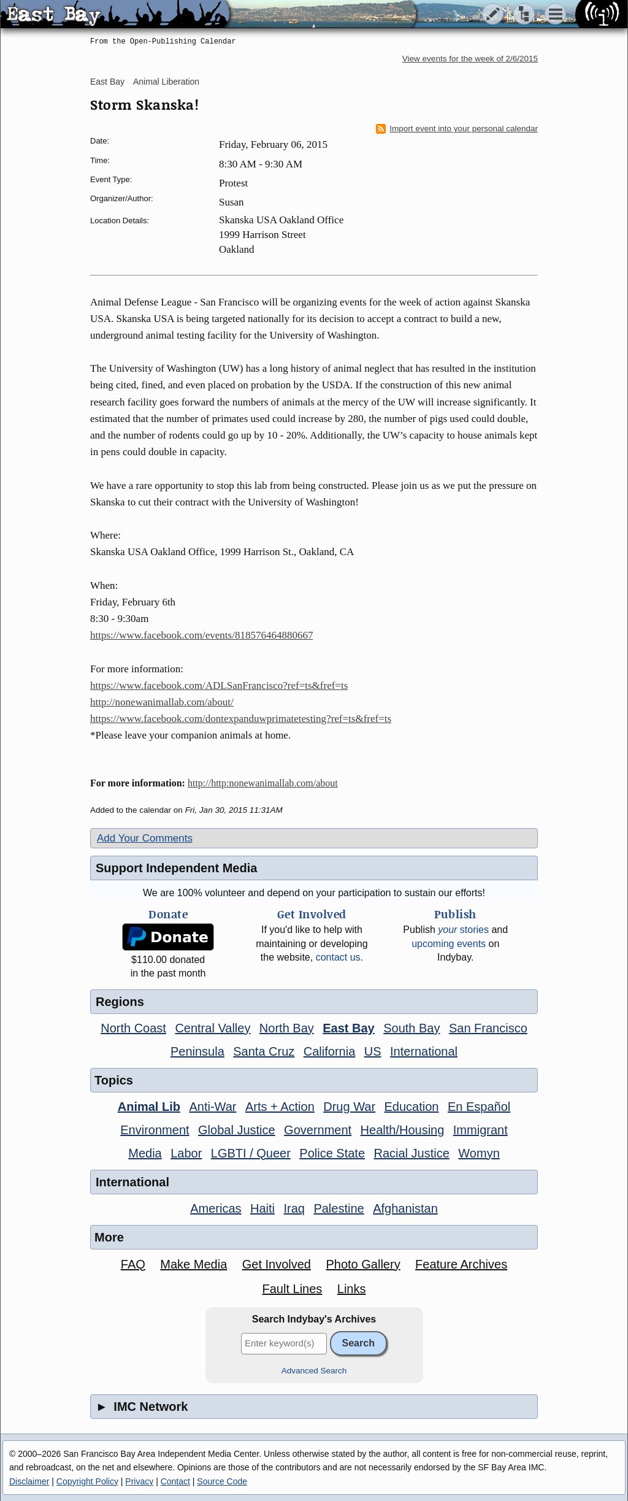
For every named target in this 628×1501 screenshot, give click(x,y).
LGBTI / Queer (251, 1153)
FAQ (133, 1264)
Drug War (349, 1106)
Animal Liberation (166, 81)
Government (317, 1130)
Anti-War (212, 1106)
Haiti (262, 1208)
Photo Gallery (363, 1264)
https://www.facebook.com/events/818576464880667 (201, 635)
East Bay (107, 81)
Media (144, 1153)
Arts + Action (280, 1106)
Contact (175, 1481)
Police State (332, 1153)
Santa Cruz (263, 1051)
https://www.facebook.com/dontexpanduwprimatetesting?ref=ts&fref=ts (240, 718)
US (372, 1051)
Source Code (222, 1481)
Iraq (293, 1208)
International (424, 1051)
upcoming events (449, 944)
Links (351, 1289)
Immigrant (480, 1130)
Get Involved (276, 1264)
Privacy (139, 1481)
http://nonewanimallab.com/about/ (162, 702)
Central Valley (212, 1028)
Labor (186, 1153)
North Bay (286, 1028)
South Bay (411, 1028)
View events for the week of (470, 58)
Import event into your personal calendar (457, 129)
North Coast (133, 1028)
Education (412, 1106)
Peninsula (197, 1051)
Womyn (478, 1153)
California (329, 1051)
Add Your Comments (145, 838)
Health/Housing (403, 1130)
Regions (120, 1001)
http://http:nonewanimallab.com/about (263, 783)
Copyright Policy (87, 1481)
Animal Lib (149, 1106)
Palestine (338, 1208)
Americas (215, 1208)
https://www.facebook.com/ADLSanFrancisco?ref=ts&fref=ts (219, 685)
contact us (338, 957)
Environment (154, 1130)
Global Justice (236, 1130)
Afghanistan (405, 1208)
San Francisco (488, 1028)
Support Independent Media (176, 868)
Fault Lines (292, 1289)
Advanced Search (314, 1370)
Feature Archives (461, 1264)
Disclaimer (29, 1481)
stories (463, 929)
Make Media (193, 1264)
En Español (479, 1106)
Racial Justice (411, 1153)
